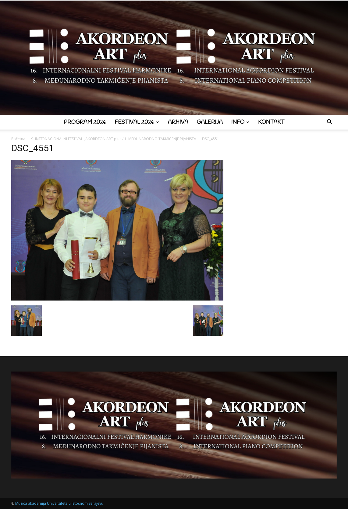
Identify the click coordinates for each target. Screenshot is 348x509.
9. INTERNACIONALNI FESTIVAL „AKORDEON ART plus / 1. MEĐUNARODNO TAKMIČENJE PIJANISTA (113, 138)
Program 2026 (85, 122)
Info (240, 122)
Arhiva (178, 122)
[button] (329, 123)
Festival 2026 (137, 122)
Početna (18, 138)
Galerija (210, 122)
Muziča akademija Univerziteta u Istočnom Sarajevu (59, 503)
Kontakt (271, 122)
